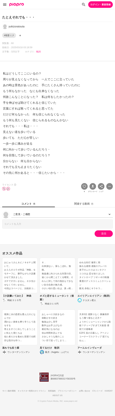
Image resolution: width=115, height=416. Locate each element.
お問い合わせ (84, 391)
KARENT (109, 391)
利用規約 (52, 391)
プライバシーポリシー (67, 391)
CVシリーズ (97, 391)
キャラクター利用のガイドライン (32, 391)
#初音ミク (9, 35)
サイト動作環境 (8, 391)
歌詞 (38, 51)
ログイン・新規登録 (100, 4)
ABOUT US (57, 395)
